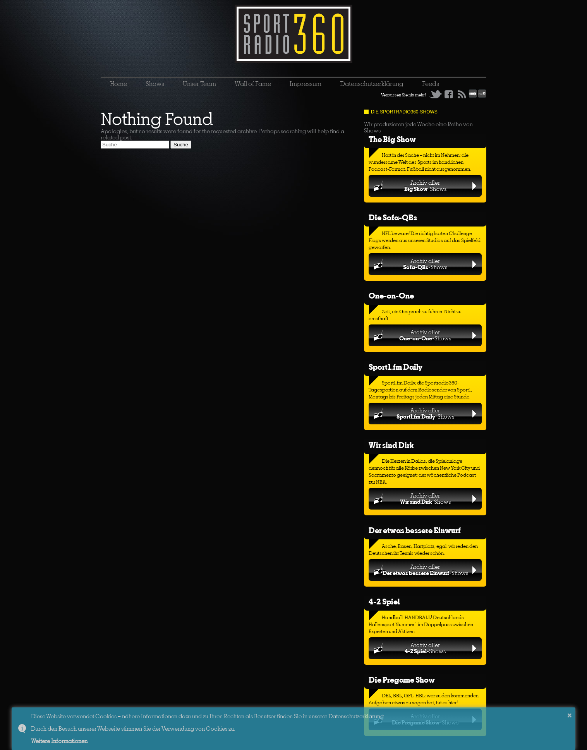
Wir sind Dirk (391, 445)
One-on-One (391, 295)
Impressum (305, 83)
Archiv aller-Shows (425, 185)
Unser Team (199, 83)
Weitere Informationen (59, 741)
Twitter (435, 94)
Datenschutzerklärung (371, 83)
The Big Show (392, 139)
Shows (155, 83)
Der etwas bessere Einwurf (415, 530)
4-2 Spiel (384, 601)
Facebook (448, 94)
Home (118, 83)
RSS (462, 94)
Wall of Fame (253, 83)
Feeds (430, 83)
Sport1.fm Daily (395, 366)
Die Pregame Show (402, 679)
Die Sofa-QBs (393, 217)
